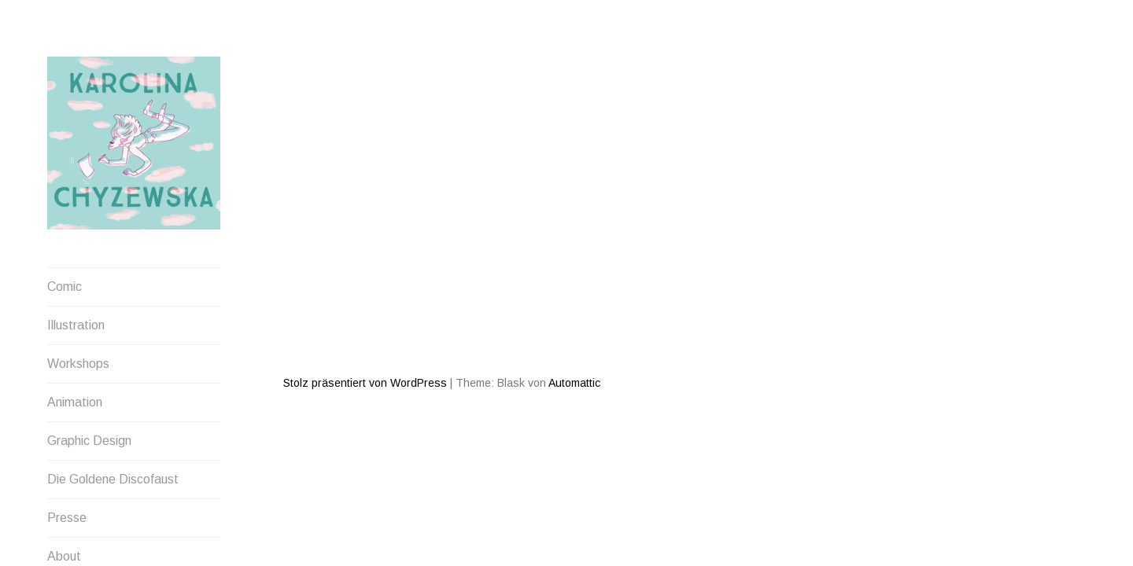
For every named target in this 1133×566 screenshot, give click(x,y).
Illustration (76, 325)
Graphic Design (89, 440)
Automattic (574, 326)
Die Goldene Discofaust (113, 479)
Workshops (78, 363)
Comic (64, 286)
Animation (74, 402)
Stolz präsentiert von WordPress (365, 326)
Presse (67, 517)
